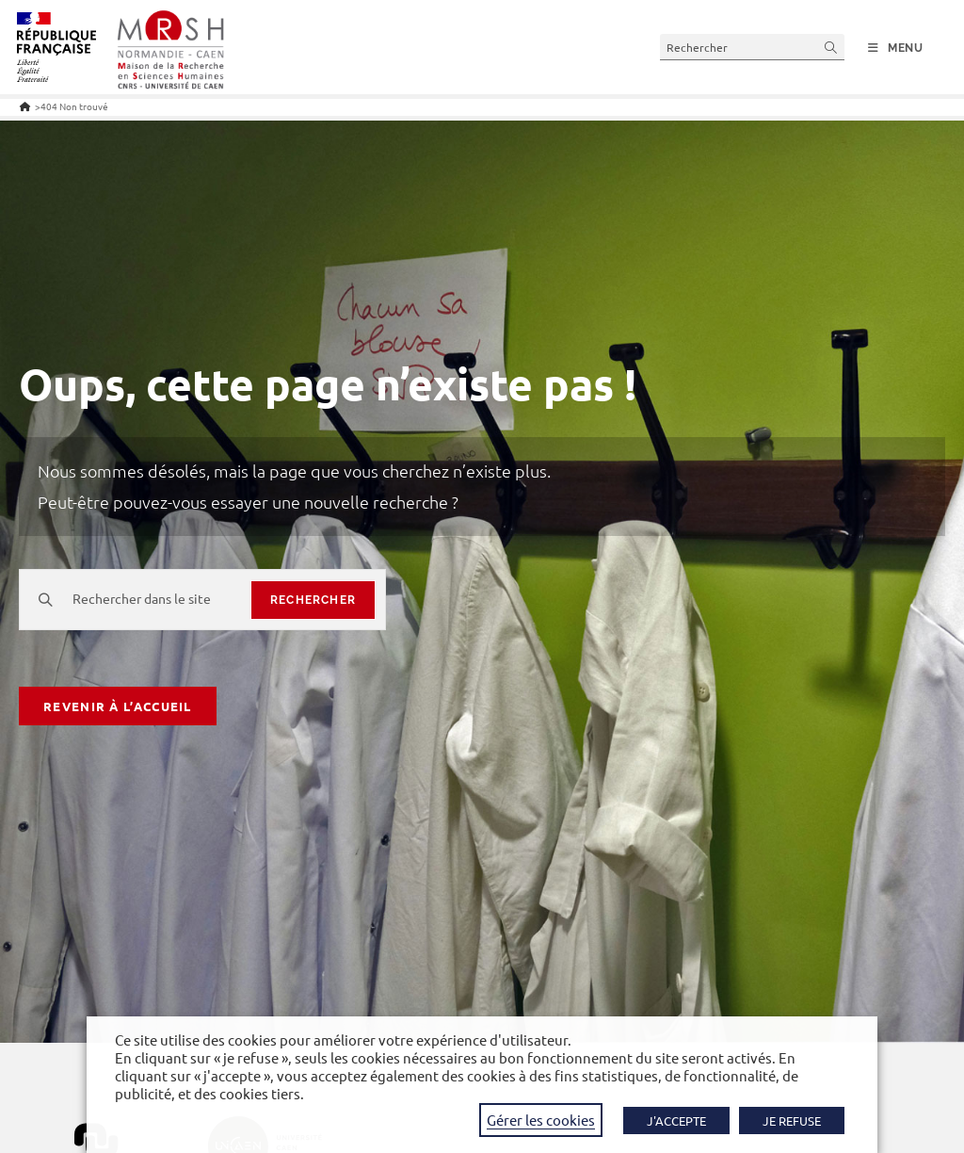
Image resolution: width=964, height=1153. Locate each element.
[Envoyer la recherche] (831, 46)
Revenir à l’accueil (117, 706)
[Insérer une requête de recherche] (752, 46)
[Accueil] (25, 106)
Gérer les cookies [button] (541, 1120)
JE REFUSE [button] (792, 1120)
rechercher (313, 600)
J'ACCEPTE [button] (676, 1120)
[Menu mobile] (896, 48)
